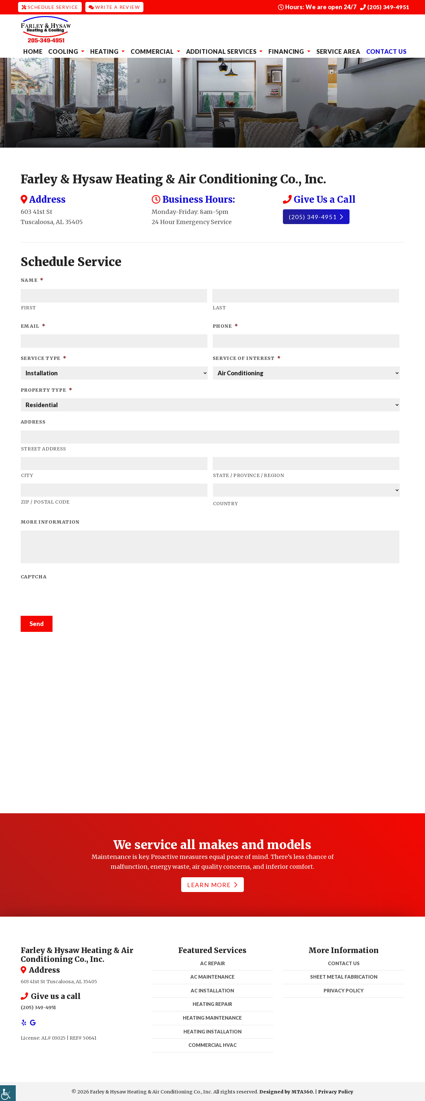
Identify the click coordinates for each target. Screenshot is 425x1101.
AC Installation (212, 989)
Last (219, 307)
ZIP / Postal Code (45, 501)
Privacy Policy (344, 989)
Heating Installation (212, 1030)
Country (225, 503)
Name (32, 279)
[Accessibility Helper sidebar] (8, 1093)
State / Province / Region (248, 475)
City (27, 475)
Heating (105, 50)
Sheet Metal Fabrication (343, 976)
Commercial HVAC (212, 1044)
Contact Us (386, 50)
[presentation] (70, 597)
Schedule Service (50, 7)
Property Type (46, 389)
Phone (225, 325)
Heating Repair (212, 1003)
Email (33, 325)
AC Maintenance (212, 976)
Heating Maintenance (212, 1017)
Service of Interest (247, 357)
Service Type (43, 357)
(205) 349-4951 (385, 6)
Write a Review (114, 7)
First (28, 307)
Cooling (63, 50)
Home (33, 50)
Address (33, 421)
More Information (50, 521)
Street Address (43, 448)
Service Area (338, 50)
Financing (287, 50)
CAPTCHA (34, 576)
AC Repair (212, 962)
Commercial (153, 50)
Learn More (212, 883)
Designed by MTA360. (286, 1091)
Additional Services (222, 50)
